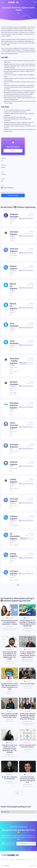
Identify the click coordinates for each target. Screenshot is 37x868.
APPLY (12, 150)
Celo (2, 160)
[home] (10, 2)
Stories (2, 859)
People (7, 859)
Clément (34, 865)
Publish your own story (20, 859)
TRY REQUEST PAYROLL (13, 195)
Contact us (28, 859)
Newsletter (12, 859)
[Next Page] (18, 585)
